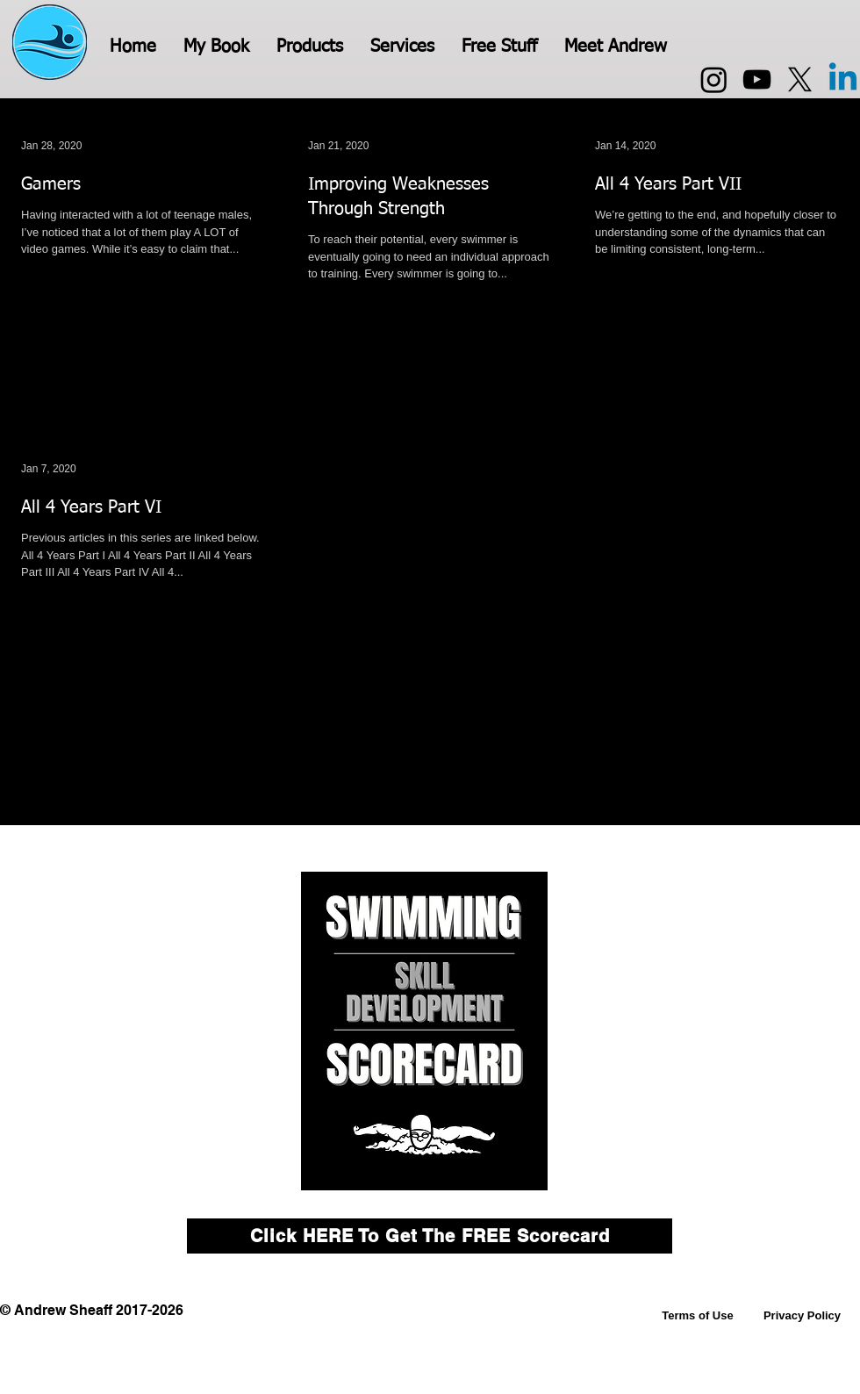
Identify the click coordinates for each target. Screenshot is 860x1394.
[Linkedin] (843, 79)
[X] (800, 79)
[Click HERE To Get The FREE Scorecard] (429, 1236)
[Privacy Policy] (802, 1315)
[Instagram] (714, 79)
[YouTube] (757, 79)
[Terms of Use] (697, 1315)
